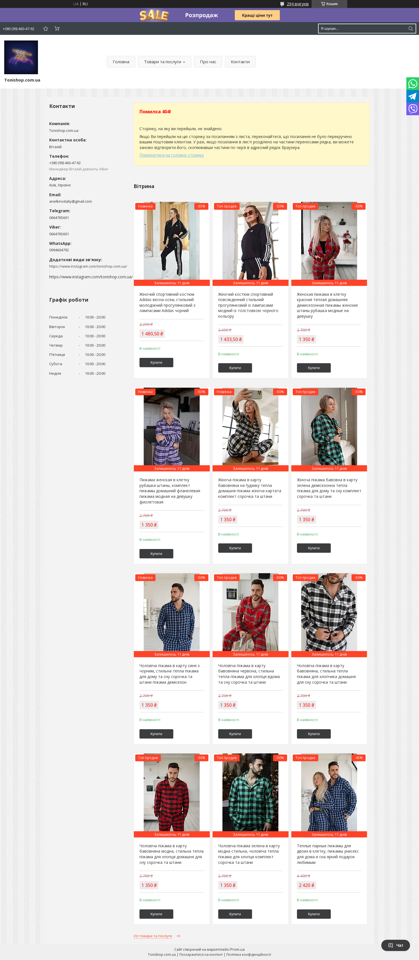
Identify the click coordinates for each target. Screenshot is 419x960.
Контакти (240, 61)
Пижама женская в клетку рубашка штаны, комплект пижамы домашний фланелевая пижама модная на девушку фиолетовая (169, 490)
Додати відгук (45, 28)
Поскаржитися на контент (201, 954)
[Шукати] (411, 28)
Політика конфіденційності (248, 954)
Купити (156, 362)
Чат (395, 945)
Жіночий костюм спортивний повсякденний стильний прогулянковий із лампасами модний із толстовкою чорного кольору (248, 305)
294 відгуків (298, 3)
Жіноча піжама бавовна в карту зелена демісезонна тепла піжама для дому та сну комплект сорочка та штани (329, 488)
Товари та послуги (162, 61)
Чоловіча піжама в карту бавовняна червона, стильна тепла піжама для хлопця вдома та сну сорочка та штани (249, 674)
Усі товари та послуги (153, 935)
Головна (121, 61)
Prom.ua (237, 949)
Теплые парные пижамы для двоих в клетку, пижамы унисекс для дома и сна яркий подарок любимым (328, 854)
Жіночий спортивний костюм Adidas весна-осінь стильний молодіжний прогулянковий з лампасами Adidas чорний (167, 302)
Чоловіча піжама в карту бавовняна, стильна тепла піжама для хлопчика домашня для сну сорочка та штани (326, 674)
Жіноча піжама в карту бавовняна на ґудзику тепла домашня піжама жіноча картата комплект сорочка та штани (249, 488)
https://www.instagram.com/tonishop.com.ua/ (91, 276)
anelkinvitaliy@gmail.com (70, 201)
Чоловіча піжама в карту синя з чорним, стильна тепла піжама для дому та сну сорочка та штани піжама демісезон (169, 674)
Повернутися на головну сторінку (171, 155)
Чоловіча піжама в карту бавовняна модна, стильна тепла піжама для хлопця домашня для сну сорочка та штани (171, 854)
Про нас (208, 61)
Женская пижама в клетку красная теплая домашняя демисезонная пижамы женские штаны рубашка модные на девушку (327, 305)
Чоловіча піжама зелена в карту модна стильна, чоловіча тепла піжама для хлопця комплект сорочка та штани (249, 854)
